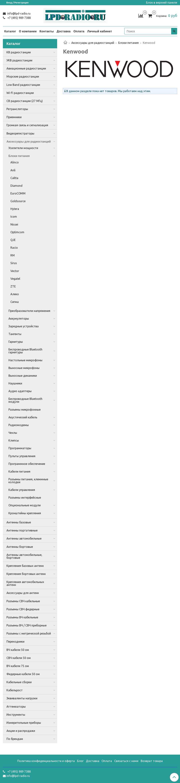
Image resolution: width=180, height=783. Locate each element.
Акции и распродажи (20, 730)
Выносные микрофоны (24, 368)
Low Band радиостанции (23, 84)
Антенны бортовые (19, 546)
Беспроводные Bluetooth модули (25, 400)
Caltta (14, 178)
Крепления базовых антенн (25, 565)
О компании (28, 31)
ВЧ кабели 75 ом (17, 666)
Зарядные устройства (23, 326)
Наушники (15, 383)
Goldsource (18, 201)
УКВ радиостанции (19, 60)
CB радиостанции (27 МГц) (24, 101)
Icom (13, 216)
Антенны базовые (18, 522)
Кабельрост (14, 690)
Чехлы (12, 432)
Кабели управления (21, 489)
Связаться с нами (126, 761)
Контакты (47, 31)
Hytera (14, 208)
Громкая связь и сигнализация (27, 125)
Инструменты (15, 714)
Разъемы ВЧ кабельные (22, 617)
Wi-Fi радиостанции (20, 92)
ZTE (13, 286)
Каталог (10, 31)
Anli (12, 170)
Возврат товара (152, 761)
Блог (80, 761)
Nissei (14, 224)
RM (12, 255)
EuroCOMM (18, 193)
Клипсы (13, 440)
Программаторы (19, 448)
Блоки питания (128, 42)
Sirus (13, 263)
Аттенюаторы (16, 706)
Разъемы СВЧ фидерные (22, 609)
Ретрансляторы (17, 109)
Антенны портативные (22, 530)
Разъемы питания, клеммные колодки (28, 481)
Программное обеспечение (26, 463)
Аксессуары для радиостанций (92, 42)
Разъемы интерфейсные (24, 497)
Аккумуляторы (18, 318)
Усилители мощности (23, 148)
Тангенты (14, 334)
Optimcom (17, 232)
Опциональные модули (24, 505)
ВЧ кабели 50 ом (17, 649)
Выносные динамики (22, 375)
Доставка (64, 31)
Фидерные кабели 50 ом (23, 674)
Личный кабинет (99, 31)
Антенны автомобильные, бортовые (24, 556)
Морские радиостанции (22, 76)
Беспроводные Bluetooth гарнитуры (25, 351)
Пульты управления (21, 456)
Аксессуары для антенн (22, 592)
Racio (14, 247)
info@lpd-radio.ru (18, 13)
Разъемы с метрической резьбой (28, 633)
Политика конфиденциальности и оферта (46, 761)
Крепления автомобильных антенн (25, 583)
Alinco (14, 162)
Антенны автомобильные (23, 538)
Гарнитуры (15, 341)
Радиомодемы (18, 425)
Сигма (14, 301)
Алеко (14, 294)
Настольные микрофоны (25, 360)
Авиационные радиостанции (26, 68)
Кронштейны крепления (24, 513)
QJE (13, 239)
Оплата (78, 31)
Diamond (16, 185)
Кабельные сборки (19, 682)
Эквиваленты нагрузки (21, 698)
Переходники (15, 641)
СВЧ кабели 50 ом (18, 657)
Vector (14, 271)
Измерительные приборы (23, 722)
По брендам (14, 738)
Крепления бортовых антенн (26, 573)
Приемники (14, 117)
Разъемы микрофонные (24, 409)
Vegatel (15, 278)
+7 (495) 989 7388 (19, 17)
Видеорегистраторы (20, 133)
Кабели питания (19, 471)
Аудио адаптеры (20, 391)
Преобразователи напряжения (29, 310)
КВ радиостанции (18, 52)
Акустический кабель (22, 417)
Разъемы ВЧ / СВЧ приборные (26, 625)
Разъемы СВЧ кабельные (23, 601)
